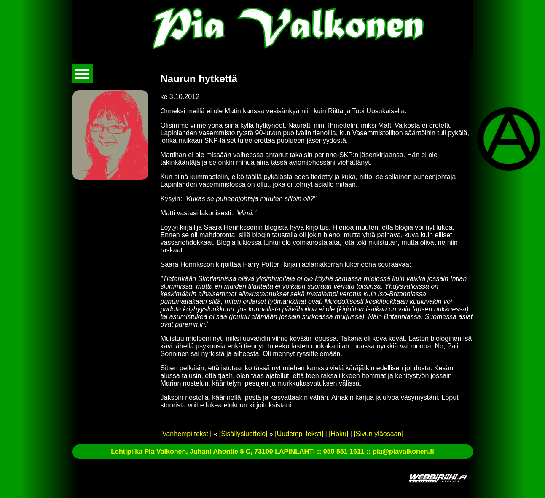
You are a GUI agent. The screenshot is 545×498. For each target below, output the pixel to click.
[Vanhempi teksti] (186, 433)
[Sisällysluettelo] (243, 433)
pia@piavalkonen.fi (403, 451)
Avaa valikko (82, 73)
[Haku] (338, 433)
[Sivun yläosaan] (378, 433)
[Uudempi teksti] (299, 433)
